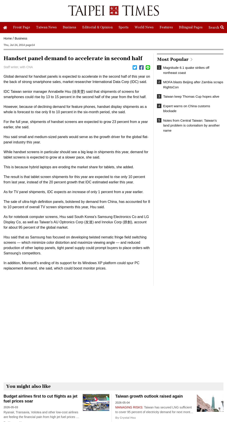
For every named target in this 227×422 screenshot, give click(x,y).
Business (21, 38)
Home (8, 38)
